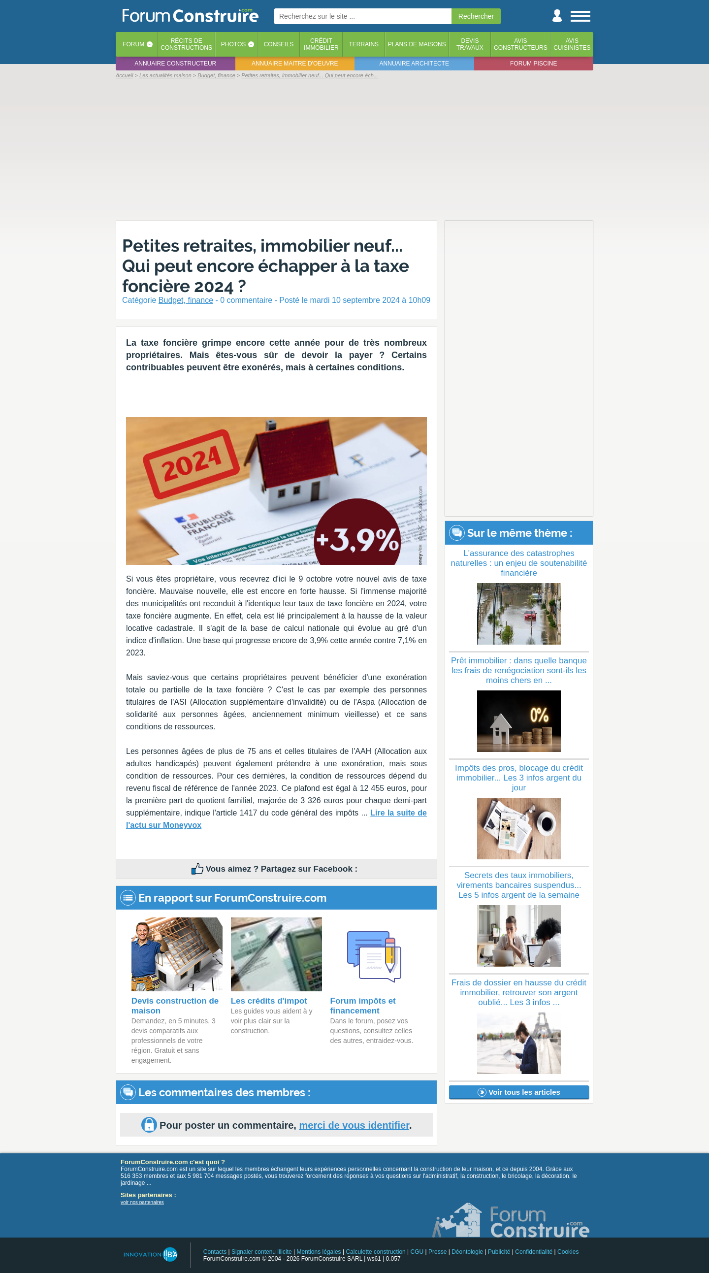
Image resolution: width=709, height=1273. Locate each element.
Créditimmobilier (321, 44)
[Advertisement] (354, 149)
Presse (437, 1251)
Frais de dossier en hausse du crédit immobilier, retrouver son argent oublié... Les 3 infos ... (518, 992)
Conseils (279, 44)
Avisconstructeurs (521, 44)
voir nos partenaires (142, 1202)
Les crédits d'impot (269, 1001)
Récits (186, 44)
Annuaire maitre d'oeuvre (295, 63)
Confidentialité (533, 1251)
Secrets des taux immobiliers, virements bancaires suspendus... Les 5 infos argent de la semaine (518, 885)
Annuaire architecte (414, 63)
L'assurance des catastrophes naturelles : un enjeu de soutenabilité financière (519, 563)
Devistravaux (469, 44)
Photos (233, 44)
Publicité (499, 1251)
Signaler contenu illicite (261, 1251)
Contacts (214, 1251)
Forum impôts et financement (363, 1005)
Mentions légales (319, 1251)
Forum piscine (533, 63)
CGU (417, 1251)
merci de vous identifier (354, 1125)
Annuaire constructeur (175, 63)
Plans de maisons (417, 44)
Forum (133, 44)
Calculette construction (375, 1251)
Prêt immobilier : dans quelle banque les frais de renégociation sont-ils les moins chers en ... (519, 670)
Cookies (568, 1251)
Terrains (364, 44)
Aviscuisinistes (571, 44)
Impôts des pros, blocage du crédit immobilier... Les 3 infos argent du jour (519, 777)
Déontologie (467, 1251)
